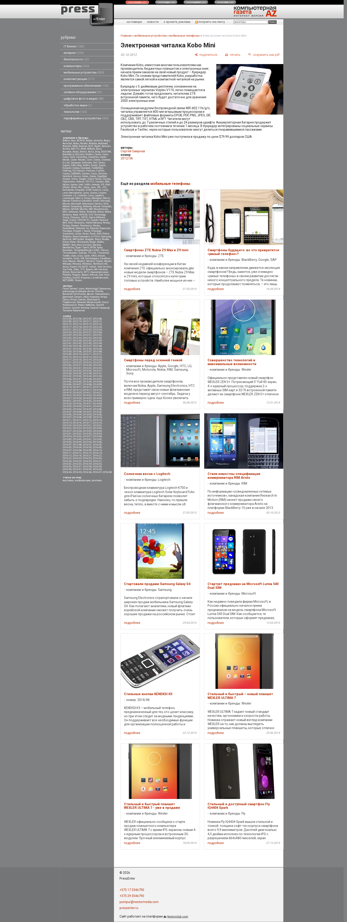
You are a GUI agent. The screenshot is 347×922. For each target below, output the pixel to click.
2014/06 (67, 384)
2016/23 (67, 458)
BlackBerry (68, 154)
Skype (93, 241)
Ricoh (93, 233)
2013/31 (77, 368)
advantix (98, 140)
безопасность (76, 59)
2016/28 (67, 461)
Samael (74, 288)
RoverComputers (81, 236)
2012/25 (67, 332)
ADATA (81, 140)
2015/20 (77, 425)
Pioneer (75, 225)
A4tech (66, 140)
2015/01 (87, 411)
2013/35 (77, 370)
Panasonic (79, 222)
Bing (97, 151)
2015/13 (87, 420)
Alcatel (84, 143)
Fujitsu (66, 173)
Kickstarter (68, 189)
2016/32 (67, 463)
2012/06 (77, 318)
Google (82, 179)
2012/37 (67, 340)
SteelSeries (68, 247)
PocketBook (69, 228)
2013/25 (97, 362)
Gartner (86, 173)
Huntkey (67, 277)
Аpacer (89, 269)
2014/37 (87, 403)
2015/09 (87, 417)
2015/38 (97, 436)
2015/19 (67, 425)
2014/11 (77, 387)
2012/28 (97, 332)
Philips (66, 225)
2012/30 (77, 335)
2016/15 (67, 455)
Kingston (80, 189)
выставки (68, 480)
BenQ (91, 151)
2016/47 (97, 472)
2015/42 (97, 439)
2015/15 (67, 422)
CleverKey (81, 157)
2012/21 (67, 329)
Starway (97, 244)
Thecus (104, 250)
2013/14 (77, 357)
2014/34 (97, 400)
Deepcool (76, 162)
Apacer (85, 274)
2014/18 (97, 390)
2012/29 (67, 335)
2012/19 (87, 327)
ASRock (91, 148)
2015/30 (97, 431)
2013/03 (87, 348)
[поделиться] (206, 55)
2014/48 (77, 411)
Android (83, 146)
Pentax (106, 222)
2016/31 (97, 461)
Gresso (107, 179)
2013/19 (87, 359)
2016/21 (87, 455)
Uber (73, 255)
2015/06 (97, 414)
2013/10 (77, 354)
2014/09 (97, 384)
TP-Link (92, 252)
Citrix (72, 157)
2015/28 (77, 431)
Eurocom (67, 168)
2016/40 (67, 469)
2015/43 (67, 442)
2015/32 (77, 433)
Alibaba (93, 143)
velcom (101, 255)
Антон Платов (95, 291)
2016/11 (67, 453)
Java (93, 187)
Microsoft (76, 203)
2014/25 (87, 395)
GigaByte (102, 176)
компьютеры (76, 66)
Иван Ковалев (91, 296)
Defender (87, 162)
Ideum (66, 184)
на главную (134, 21)
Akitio (76, 143)
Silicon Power (69, 241)
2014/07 (77, 384)
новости (153, 21)
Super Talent (82, 247)
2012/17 (67, 327)
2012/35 (87, 338)
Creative (105, 159)
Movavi (66, 209)
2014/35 (67, 403)
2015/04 (77, 414)
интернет (74, 52)
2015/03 (67, 414)
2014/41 (87, 406)
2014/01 (97, 379)
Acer (73, 140)
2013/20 (97, 359)
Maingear (97, 198)
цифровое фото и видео (84, 98)
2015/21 (87, 425)
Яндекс (76, 274)
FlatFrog (67, 170)
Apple (97, 146)
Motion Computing (72, 206)
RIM (99, 233)
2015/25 (87, 428)
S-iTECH (95, 236)
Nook (75, 214)
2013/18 (77, 359)
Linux (91, 195)
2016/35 (97, 463)
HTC (91, 181)
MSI (91, 209)
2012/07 (87, 318)
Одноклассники (99, 272)
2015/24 (77, 428)
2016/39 (97, 466)
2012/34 (77, 338)
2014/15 (77, 390)
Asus (99, 148)
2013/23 (77, 362)
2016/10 (97, 450)
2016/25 (87, 458)
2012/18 (77, 327)
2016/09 (87, 450)
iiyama (74, 184)
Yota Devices (104, 266)
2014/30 (97, 398)
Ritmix (105, 233)
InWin (87, 184)
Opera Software (97, 217)
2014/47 (67, 411)
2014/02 (67, 381)
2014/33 (87, 400)
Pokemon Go (82, 228)
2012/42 (77, 343)
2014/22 (97, 392)
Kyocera (97, 189)
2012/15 (87, 324)
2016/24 (77, 458)
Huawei (99, 181)
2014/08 (87, 384)
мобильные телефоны (184, 35)
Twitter (66, 255)
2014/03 (77, 381)
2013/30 (67, 368)
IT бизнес (74, 46)
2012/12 (97, 321)
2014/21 (87, 392)
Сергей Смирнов (99, 307)
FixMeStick (97, 168)
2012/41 (67, 343)
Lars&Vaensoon (99, 277)
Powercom (105, 228)
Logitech (99, 195)
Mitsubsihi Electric (92, 203)
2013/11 (87, 354)
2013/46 (67, 379)
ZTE (82, 269)
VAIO (94, 255)
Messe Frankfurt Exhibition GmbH (81, 200)
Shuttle (105, 239)
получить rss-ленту (210, 21)
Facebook (85, 168)
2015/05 (87, 414)
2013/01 (67, 348)
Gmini (74, 179)
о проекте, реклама (177, 21)
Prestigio (67, 231)
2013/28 (87, 365)
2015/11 (67, 420)
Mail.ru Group (83, 198)
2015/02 (97, 411)
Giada (92, 176)
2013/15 (87, 357)
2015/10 (97, 417)
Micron (66, 203)
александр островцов (74, 291)
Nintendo (91, 211)
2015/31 (67, 433)
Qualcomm (68, 233)
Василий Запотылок (74, 294)
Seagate (89, 239)
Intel (81, 184)
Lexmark (67, 195)
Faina (66, 288)
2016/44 (67, 472)
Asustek (67, 151)
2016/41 (77, 469)
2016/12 (77, 453)
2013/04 (97, 348)
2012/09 (67, 321)
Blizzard (79, 154)
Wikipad (67, 263)
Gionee (66, 179)
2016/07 (67, 450)
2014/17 (87, 390)
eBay (79, 165)
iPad (107, 184)
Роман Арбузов (86, 304)
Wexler (107, 261)
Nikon (82, 211)
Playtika (67, 274)
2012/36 (97, 338)
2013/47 (77, 379)
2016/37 (77, 466)
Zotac (76, 269)
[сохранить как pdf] (264, 55)
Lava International (72, 192)
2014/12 (87, 387)
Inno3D (76, 277)
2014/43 (67, 409)
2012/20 (97, 327)
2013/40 (87, 373)
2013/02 (77, 348)
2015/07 (67, 417)
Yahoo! (92, 266)
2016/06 (97, 447)
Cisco (65, 157)
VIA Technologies (89, 258)
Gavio (94, 173)
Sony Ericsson (84, 244)
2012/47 (87, 346)
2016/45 (77, 472)
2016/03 (67, 447)
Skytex (100, 241)
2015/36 (77, 436)
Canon (97, 154)
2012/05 (67, 318)
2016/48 (107, 472)
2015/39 (67, 439)
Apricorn (106, 146)
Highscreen (69, 181)
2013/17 (67, 359)
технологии (75, 111)
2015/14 (97, 420)
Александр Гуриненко (98, 288)
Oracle (72, 220)
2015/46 (97, 442)
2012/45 (67, 346)
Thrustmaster (70, 252)
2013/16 (97, 357)
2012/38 (77, 340)
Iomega (95, 184)
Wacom (72, 261)
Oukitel (94, 220)
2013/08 (97, 351)
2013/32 (87, 368)
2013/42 (67, 376)
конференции (83, 480)
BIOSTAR (106, 151)
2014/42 (97, 406)
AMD (75, 146)
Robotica (67, 236)
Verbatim (67, 258)
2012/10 (77, 321)
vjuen (81, 288)
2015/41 (87, 439)
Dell (95, 162)
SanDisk (67, 239)
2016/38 (87, 466)
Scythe (80, 239)
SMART (66, 244)
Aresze (94, 274)
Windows (87, 263)
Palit (70, 222)
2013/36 (87, 370)
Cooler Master (78, 159)
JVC (104, 187)
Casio (105, 154)
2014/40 (77, 406)
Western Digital (94, 261)
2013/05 (67, 351)
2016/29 (77, 461)
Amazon (67, 146)
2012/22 (77, 329)
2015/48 (77, 444)
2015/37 (87, 436)
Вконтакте (77, 272)
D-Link (66, 162)
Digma (66, 165)
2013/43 (77, 376)
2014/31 (67, 400)
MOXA (74, 209)
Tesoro (78, 280)
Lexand (102, 192)
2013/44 (87, 376)
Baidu (76, 151)
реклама (97, 480)
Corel (89, 159)
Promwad (96, 231)
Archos (66, 148)
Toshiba (82, 252)
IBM (107, 181)
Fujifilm (100, 170)
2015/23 (67, 428)
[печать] (232, 55)
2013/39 (77, 373)
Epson (102, 165)
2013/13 (67, 357)
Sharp (98, 239)
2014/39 (67, 406)
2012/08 (97, 318)
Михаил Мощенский (89, 302)
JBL (99, 187)
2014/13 (97, 387)
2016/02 (97, 444)
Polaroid (94, 228)
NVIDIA (83, 214)
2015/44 (77, 442)
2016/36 (67, 466)
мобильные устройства (84, 72)
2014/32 (77, 400)
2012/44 (97, 343)
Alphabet (103, 143)
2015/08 (77, 417)
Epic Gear (104, 274)
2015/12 (77, 420)
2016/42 (87, 469)
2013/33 (97, 368)
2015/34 (97, 433)
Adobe (89, 140)
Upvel (87, 255)
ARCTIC (75, 148)
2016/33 (77, 463)
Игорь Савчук (78, 299)
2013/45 (97, 376)
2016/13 (87, 453)
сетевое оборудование (83, 92)
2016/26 (97, 458)
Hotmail (80, 181)
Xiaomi (73, 266)
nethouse (73, 211)
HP (87, 181)
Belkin (83, 151)
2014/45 (87, 409)
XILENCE (83, 266)
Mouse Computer (102, 206)
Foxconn (80, 170)
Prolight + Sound (81, 231)
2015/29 (87, 431)
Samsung (106, 236)
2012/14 (77, 324)
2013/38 (67, 373)
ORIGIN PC (83, 220)
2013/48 (87, 379)
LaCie (105, 189)
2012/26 (77, 332)
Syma (100, 247)
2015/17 (87, 422)
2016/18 (77, 455)
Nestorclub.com (177, 916)
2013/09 (67, 354)
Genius (77, 176)
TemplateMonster (83, 250)
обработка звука (78, 105)
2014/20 (77, 392)
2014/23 (67, 395)
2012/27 (87, 332)
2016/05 (87, 447)
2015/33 (87, 433)
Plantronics (86, 225)
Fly (73, 170)
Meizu (106, 198)
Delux (102, 162)
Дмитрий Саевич (72, 296)
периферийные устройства (86, 118)
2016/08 (77, 450)
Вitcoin (66, 272)
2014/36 (77, 403)
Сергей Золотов (80, 307)
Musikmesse (101, 209)
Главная (126, 35)
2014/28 (77, 398)
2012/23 (87, 329)
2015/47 (67, 444)
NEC (65, 211)
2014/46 (97, 409)
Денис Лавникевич (98, 294)
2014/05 (97, 381)
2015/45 (87, 442)
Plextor (96, 225)
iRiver (74, 187)
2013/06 (77, 351)
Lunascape (68, 198)
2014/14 (67, 390)
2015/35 (67, 436)
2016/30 (87, 461)
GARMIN (76, 173)
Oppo (65, 220)
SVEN (93, 247)
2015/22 (97, 425)
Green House (94, 179)
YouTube (67, 269)
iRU (80, 187)
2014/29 (87, 398)
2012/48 (97, 346)
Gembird (67, 176)
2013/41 (97, 373)
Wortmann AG (100, 263)
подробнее (132, 289)
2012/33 (67, 338)
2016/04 (77, 447)
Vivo (65, 261)
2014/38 (97, 403)
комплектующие (79, 79)
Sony (74, 244)
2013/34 (67, 370)
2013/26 (67, 365)
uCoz (80, 255)
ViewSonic (105, 258)
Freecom (90, 170)
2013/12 (97, 354)
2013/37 (97, 370)
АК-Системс (101, 269)
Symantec (68, 250)
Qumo (78, 233)
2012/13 (67, 324)
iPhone (66, 187)
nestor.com (137, 2)
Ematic (94, 165)
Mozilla (84, 209)
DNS (73, 165)
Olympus (75, 217)
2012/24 (97, 329)
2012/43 (87, 343)
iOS (102, 184)
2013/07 (87, 351)
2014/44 (77, 409)
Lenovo (93, 192)
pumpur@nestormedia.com (139, 902)
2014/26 (97, 395)
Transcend (103, 252)
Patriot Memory (94, 222)
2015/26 (97, 428)
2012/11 (87, 321)
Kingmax (85, 277)
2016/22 (97, 455)
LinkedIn (82, 195)
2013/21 (67, 362)
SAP (74, 239)
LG (74, 195)
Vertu (76, 258)
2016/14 (97, 453)
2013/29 (97, 365)
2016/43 (97, 469)
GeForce (102, 173)
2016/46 (87, 472)
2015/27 (67, 431)
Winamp (76, 263)
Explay (76, 168)
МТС (86, 272)
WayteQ (81, 261)
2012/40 (97, 340)
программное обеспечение (86, 85)
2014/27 (67, 398)
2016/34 (87, 463)
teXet (96, 250)
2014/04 (87, 381)
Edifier (86, 165)
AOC (90, 146)
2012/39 (87, 340)
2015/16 (77, 422)
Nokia (100, 211)
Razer (85, 233)
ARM (83, 148)
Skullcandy (82, 241)
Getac (85, 176)
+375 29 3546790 (132, 896)
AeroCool (67, 143)
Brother (89, 154)
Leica (86, 192)
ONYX (84, 217)
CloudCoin (93, 157)
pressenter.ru (129, 908)
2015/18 (97, 422)
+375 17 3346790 (132, 890)
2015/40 (77, 439)
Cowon (96, 159)
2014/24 (77, 395)
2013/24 (87, 362)
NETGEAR (68, 280)
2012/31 (87, 335)
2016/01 (87, 444)
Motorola (87, 206)
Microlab (105, 200)
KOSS (88, 189)
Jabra (86, 187)
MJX (106, 203)
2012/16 (97, 324)
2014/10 (67, 387)
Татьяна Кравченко (74, 310)
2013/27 (77, 365)
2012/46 (77, 346)
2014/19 (67, 392)
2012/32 (97, 335)
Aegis (107, 140)
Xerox (66, 266)
